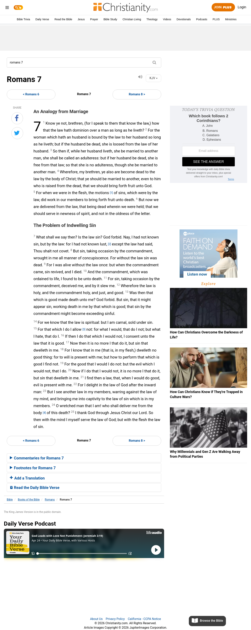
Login (242, 7)
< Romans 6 (31, 94)
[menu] (7, 8)
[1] (111, 192)
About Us (96, 619)
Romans (50, 499)
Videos (167, 19)
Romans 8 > (137, 94)
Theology (152, 19)
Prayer (94, 19)
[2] (109, 244)
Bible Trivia (23, 19)
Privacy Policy (115, 619)
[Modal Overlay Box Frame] (208, 144)
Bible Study (110, 19)
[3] (83, 329)
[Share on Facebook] (17, 118)
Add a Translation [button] (27, 478)
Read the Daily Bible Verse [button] (34, 487)
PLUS (216, 19)
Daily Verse (42, 19)
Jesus (81, 19)
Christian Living (132, 19)
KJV (153, 78)
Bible (10, 499)
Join (223, 7)
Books (29, 499)
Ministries (231, 19)
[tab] (84, 458)
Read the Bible (63, 19)
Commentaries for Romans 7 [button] (37, 458)
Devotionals (184, 19)
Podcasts (201, 19)
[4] (44, 412)
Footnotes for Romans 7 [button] (33, 468)
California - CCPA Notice (144, 619)
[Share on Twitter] (17, 133)
